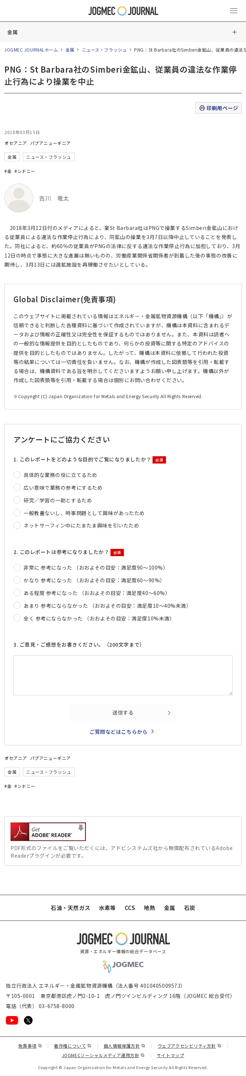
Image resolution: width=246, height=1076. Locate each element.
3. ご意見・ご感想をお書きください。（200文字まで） (79, 644)
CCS (130, 907)
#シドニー (25, 171)
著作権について (72, 1046)
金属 (12, 32)
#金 (8, 171)
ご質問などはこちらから (118, 731)
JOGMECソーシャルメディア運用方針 (103, 1055)
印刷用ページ (218, 108)
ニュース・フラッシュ (104, 49)
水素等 (107, 907)
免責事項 (30, 1046)
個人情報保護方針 (125, 1046)
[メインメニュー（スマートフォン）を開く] (234, 11)
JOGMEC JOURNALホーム (31, 49)
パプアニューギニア (50, 143)
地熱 (149, 907)
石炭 (189, 907)
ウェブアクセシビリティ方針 (190, 1046)
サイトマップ (170, 1055)
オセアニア (15, 143)
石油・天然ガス (70, 907)
